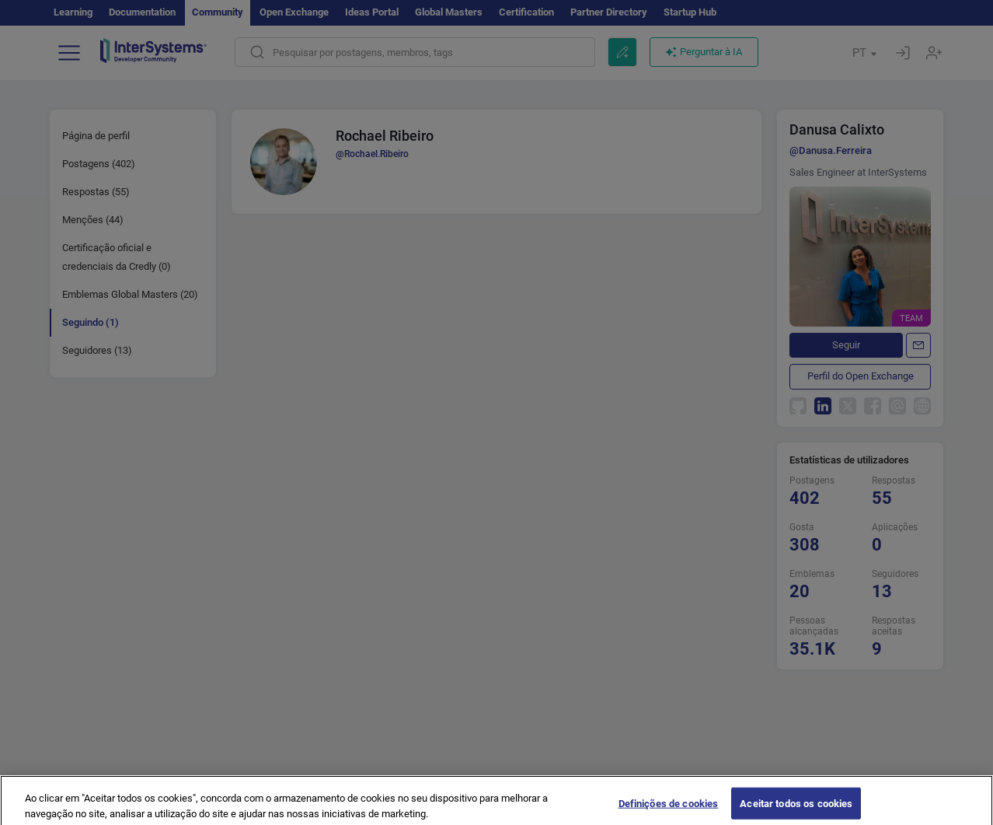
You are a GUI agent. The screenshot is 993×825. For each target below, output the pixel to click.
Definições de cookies (668, 809)
